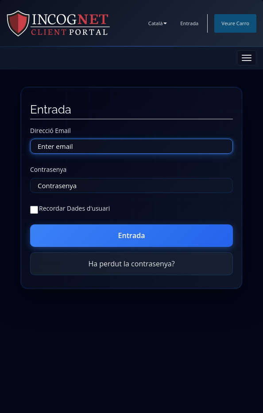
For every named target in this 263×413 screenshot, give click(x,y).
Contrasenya (48, 169)
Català (157, 23)
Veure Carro (235, 23)
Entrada (189, 23)
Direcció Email (50, 130)
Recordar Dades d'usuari (70, 208)
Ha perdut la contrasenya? (131, 264)
